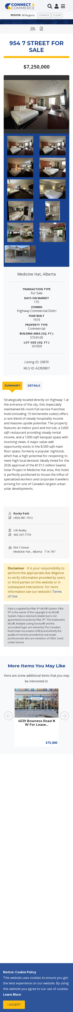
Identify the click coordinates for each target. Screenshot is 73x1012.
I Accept (14, 1004)
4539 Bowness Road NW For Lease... (36, 723)
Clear (57, 15)
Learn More (12, 994)
